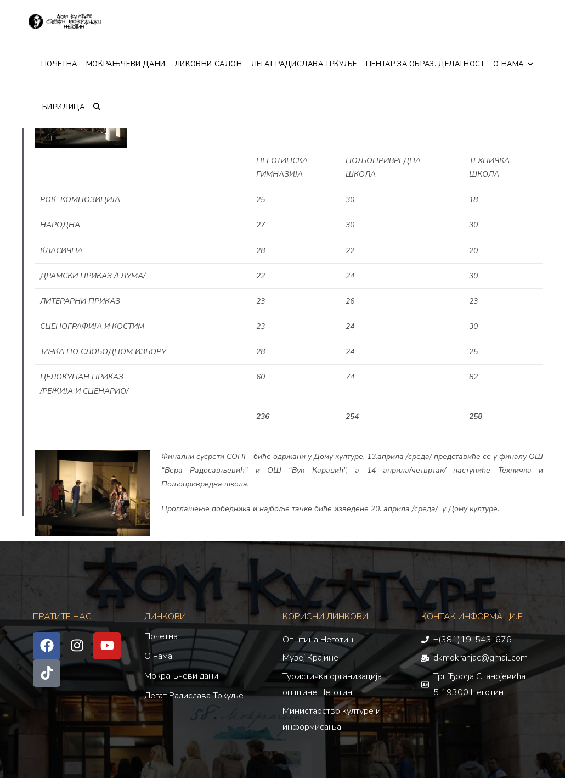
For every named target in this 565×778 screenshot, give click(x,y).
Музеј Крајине (310, 658)
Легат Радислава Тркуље (194, 696)
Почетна (161, 636)
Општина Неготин (317, 640)
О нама (158, 656)
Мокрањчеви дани (181, 676)
